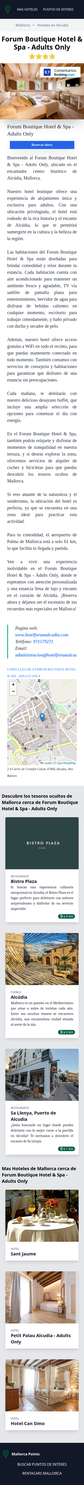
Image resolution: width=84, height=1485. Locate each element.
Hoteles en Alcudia (52, 25)
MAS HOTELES (27, 9)
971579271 (43, 641)
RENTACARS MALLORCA (42, 1473)
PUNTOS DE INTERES (58, 9)
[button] (42, 717)
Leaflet (46, 763)
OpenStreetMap (66, 763)
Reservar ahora (42, 145)
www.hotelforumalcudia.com (41, 634)
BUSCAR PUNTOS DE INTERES (42, 1464)
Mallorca (23, 25)
